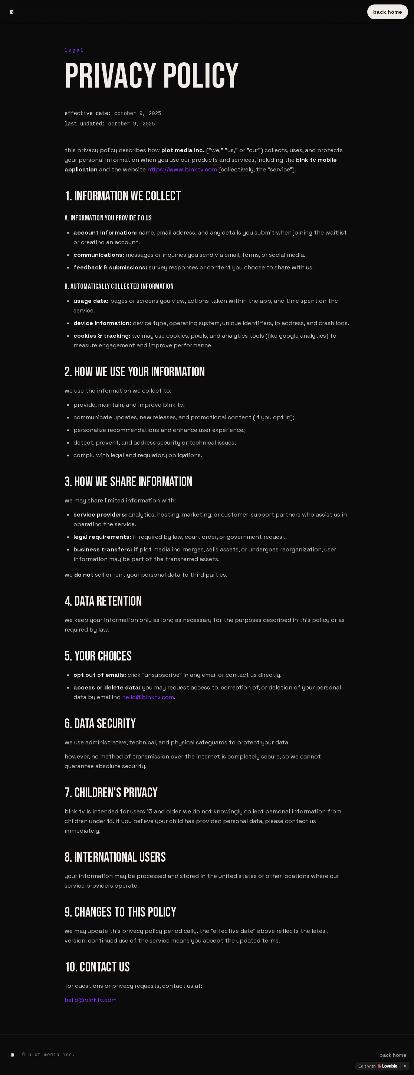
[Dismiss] (405, 1066)
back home (387, 12)
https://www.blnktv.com (182, 169)
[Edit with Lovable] (377, 1066)
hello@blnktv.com (148, 697)
